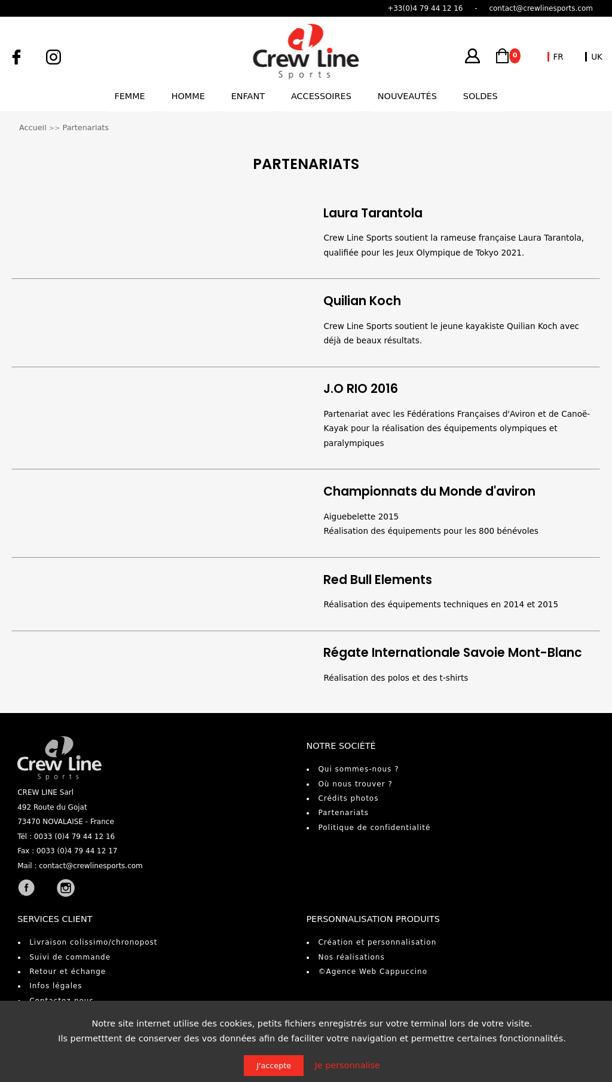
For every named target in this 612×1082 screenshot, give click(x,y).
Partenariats (86, 127)
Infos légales (55, 986)
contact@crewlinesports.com (91, 866)
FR (558, 57)
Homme (188, 96)
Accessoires (321, 96)
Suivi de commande (70, 957)
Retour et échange (67, 971)
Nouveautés (407, 96)
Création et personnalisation (377, 942)
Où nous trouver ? (355, 784)
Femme (129, 96)
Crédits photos (348, 798)
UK (596, 57)
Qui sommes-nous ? (358, 769)
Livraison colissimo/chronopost (93, 942)
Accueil (33, 127)
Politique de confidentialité (374, 827)
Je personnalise (347, 1065)
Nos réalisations (351, 957)
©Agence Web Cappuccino (372, 971)
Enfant (248, 96)
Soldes (480, 96)
